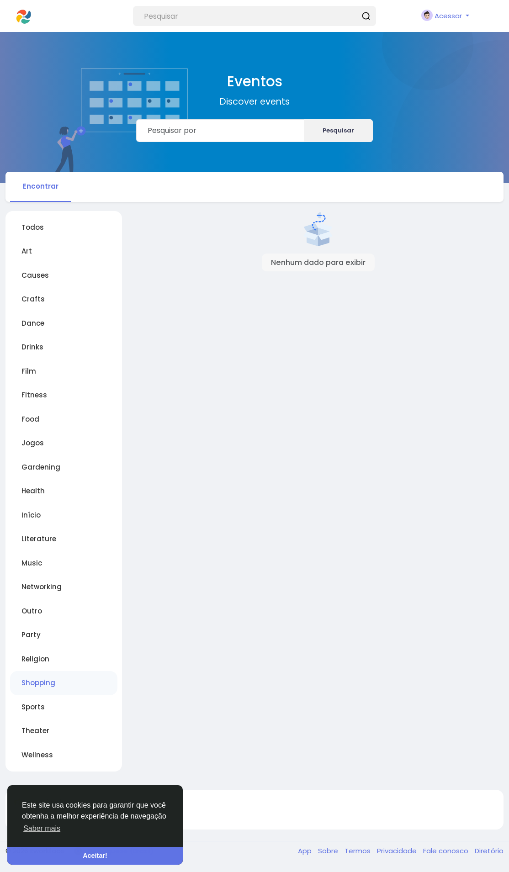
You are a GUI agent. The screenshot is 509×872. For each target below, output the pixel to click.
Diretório (489, 851)
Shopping (38, 682)
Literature (38, 539)
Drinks (32, 347)
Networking (41, 587)
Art (26, 251)
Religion (35, 659)
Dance (32, 323)
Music (31, 563)
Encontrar (40, 186)
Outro (31, 611)
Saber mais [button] (41, 828)
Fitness (34, 395)
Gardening (40, 467)
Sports (33, 707)
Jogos (32, 443)
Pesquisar (338, 130)
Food (30, 419)
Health (33, 491)
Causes (35, 275)
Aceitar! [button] (95, 855)
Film (28, 371)
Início (31, 515)
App (305, 851)
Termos (358, 851)
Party (31, 634)
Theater (35, 730)
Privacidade (398, 851)
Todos (32, 227)
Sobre (329, 851)
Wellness (37, 755)
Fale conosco (446, 851)
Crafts (33, 299)
